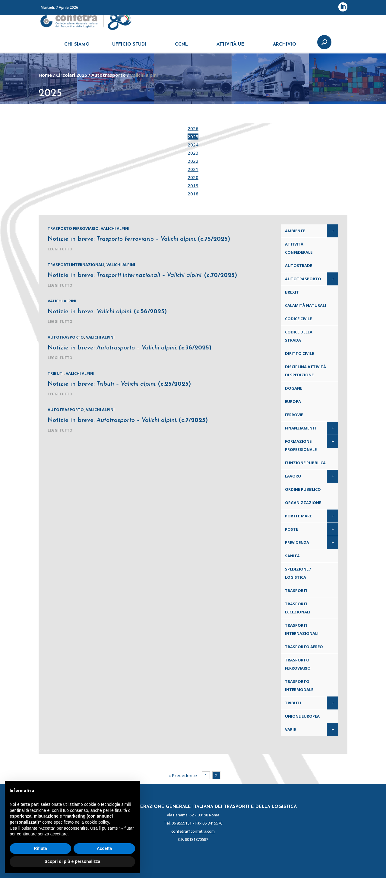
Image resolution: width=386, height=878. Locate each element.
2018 (193, 194)
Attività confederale (298, 248)
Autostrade (298, 265)
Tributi (56, 373)
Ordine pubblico (303, 489)
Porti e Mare (298, 516)
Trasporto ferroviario (73, 228)
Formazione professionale (301, 445)
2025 (193, 136)
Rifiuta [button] (40, 848)
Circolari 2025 (71, 75)
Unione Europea (302, 716)
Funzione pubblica (305, 462)
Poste (291, 529)
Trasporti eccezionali (297, 608)
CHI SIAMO (77, 47)
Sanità (292, 555)
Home (45, 75)
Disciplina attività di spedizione (305, 371)
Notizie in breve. (128, 420)
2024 (193, 145)
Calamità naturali (305, 305)
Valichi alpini (115, 228)
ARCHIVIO (284, 47)
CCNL (181, 47)
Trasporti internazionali (76, 264)
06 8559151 (181, 823)
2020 (193, 177)
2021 (193, 169)
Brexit (292, 292)
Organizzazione (303, 502)
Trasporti (296, 590)
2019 (193, 185)
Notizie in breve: (139, 239)
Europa (293, 401)
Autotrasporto (108, 75)
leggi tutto (60, 249)
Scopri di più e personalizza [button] (72, 861)
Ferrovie (294, 414)
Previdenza (297, 542)
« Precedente (182, 775)
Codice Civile (298, 318)
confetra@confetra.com (193, 831)
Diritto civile (299, 353)
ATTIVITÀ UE (230, 47)
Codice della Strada (298, 336)
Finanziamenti (300, 428)
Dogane (293, 388)
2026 (193, 128)
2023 (193, 153)
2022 (193, 161)
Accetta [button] (104, 848)
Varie (290, 729)
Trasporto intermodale (299, 685)
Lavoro (293, 476)
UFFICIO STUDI (129, 47)
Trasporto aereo (304, 646)
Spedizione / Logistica (298, 573)
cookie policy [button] (97, 822)
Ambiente (295, 230)
